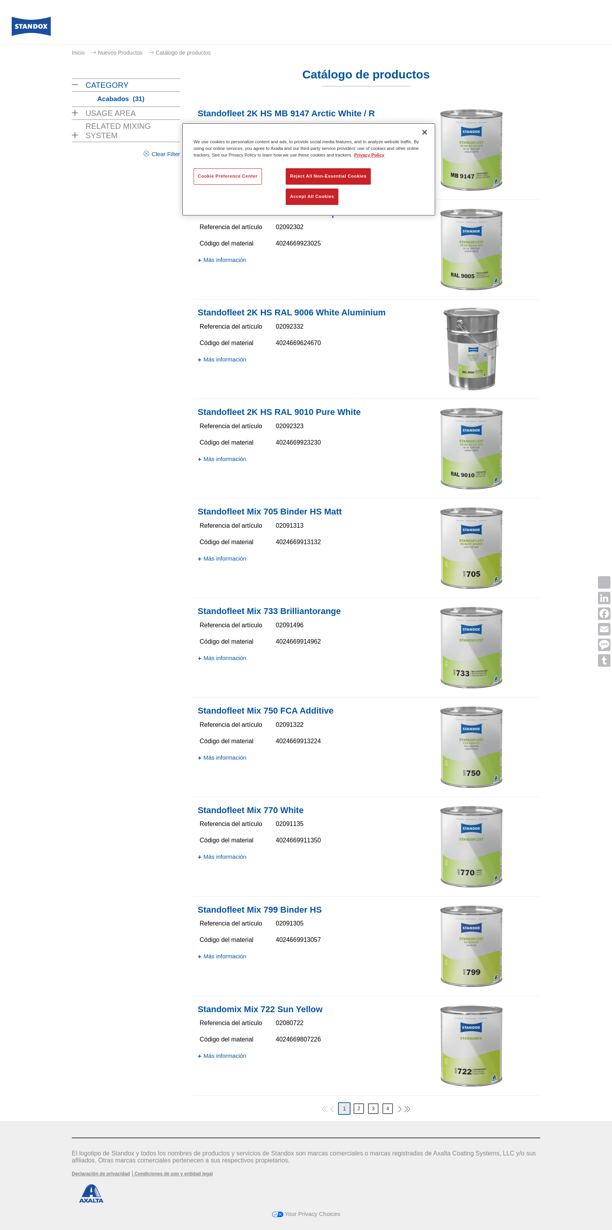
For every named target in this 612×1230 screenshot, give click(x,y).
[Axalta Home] (31, 28)
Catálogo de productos (183, 53)
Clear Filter (165, 154)
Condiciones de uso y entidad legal (173, 1174)
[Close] (424, 132)
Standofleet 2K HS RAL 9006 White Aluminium (292, 312)
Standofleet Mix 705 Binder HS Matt (270, 511)
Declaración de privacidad (101, 1174)
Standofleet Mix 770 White (251, 810)
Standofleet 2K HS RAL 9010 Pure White (279, 412)
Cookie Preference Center (228, 176)
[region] (309, 169)
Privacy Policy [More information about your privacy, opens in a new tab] (369, 155)
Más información (224, 259)
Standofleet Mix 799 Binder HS (260, 910)
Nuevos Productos (120, 53)
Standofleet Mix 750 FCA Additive (266, 711)
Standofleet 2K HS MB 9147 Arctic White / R (286, 113)
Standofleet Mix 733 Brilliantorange (269, 611)
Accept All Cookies (312, 196)
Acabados (120, 99)
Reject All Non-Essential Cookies (328, 176)
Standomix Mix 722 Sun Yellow (260, 1009)
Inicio (78, 53)
